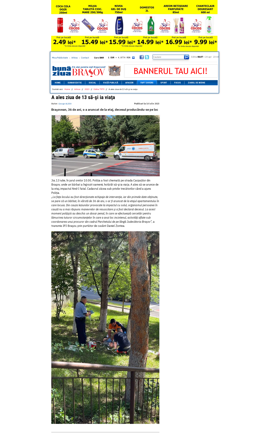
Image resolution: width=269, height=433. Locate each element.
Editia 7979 (99, 89)
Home (58, 82)
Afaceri (129, 82)
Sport (163, 82)
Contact (85, 57)
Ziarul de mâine (196, 82)
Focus (177, 82)
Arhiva (74, 57)
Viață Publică (110, 82)
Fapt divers (147, 82)
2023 (87, 89)
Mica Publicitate (60, 57)
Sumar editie (75, 82)
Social (92, 82)
